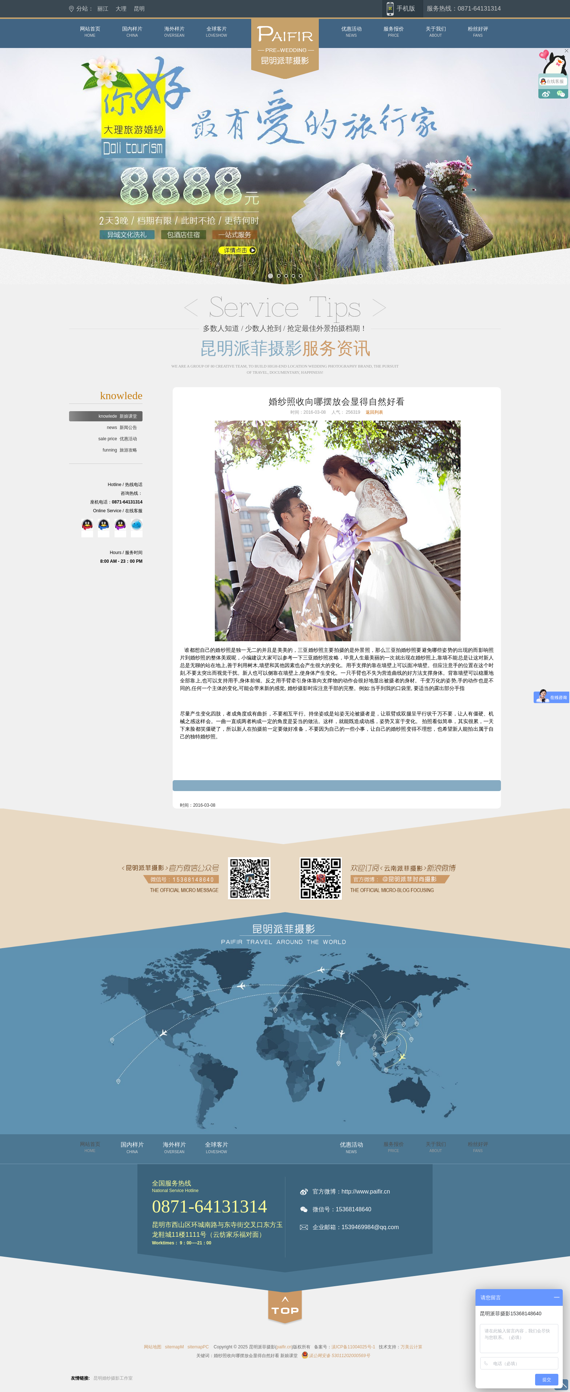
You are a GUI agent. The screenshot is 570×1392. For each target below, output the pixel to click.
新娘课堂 (118, 416)
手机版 (406, 8)
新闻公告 (122, 427)
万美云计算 (411, 1346)
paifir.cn (284, 1346)
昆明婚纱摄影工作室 (113, 1378)
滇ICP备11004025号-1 (353, 1346)
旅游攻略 (120, 450)
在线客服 (555, 81)
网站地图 (152, 1346)
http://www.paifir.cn (366, 1191)
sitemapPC (198, 1346)
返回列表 (374, 412)
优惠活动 (118, 438)
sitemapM (174, 1346)
